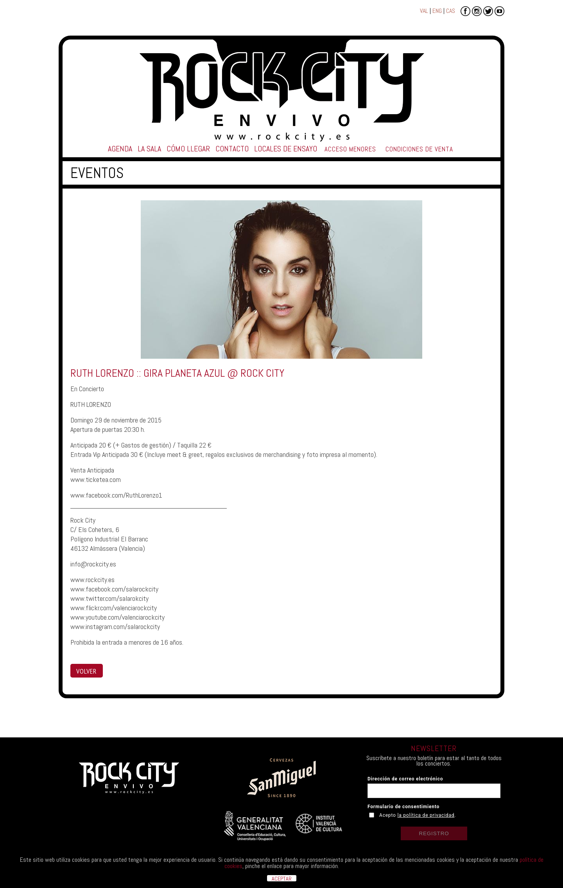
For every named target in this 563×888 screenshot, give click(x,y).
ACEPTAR (282, 878)
